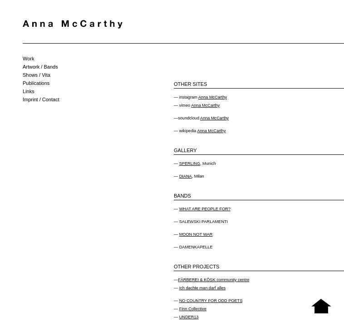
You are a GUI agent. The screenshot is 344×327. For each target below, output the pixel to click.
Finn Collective (192, 309)
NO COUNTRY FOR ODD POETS (211, 300)
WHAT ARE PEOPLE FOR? (205, 209)
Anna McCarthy (212, 97)
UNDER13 (189, 317)
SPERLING (189, 163)
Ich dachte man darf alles (202, 288)
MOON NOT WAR (196, 234)
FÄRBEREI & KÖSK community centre (213, 279)
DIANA (185, 176)
